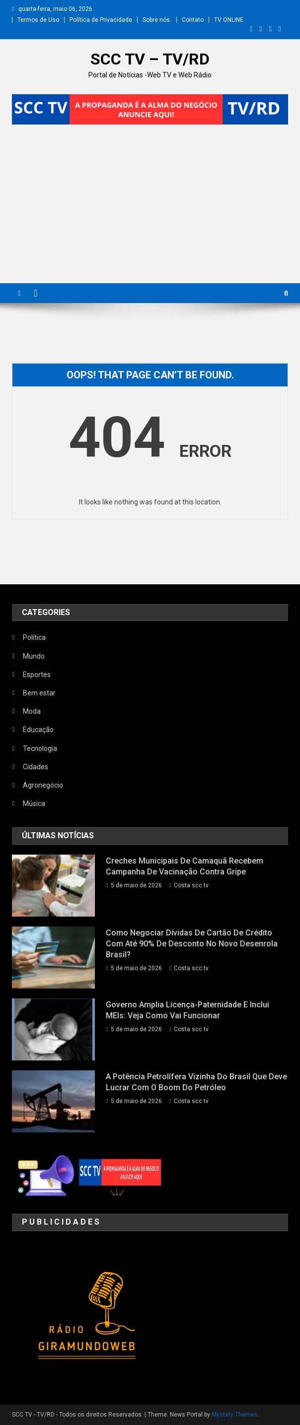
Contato (193, 19)
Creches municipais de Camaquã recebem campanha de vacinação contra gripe (184, 866)
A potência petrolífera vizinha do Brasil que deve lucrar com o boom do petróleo (196, 1082)
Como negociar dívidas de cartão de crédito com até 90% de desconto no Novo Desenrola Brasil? (192, 943)
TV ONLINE (228, 19)
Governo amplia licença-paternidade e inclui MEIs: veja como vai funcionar (187, 1010)
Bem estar (39, 693)
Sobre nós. (157, 19)
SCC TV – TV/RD (150, 59)
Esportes (37, 675)
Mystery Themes (235, 1414)
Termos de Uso (38, 19)
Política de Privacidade (101, 19)
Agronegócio (43, 785)
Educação (38, 730)
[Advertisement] (150, 208)
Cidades (35, 767)
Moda (32, 711)
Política (34, 637)
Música (34, 803)
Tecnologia (40, 748)
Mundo (34, 656)
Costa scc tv (191, 885)
